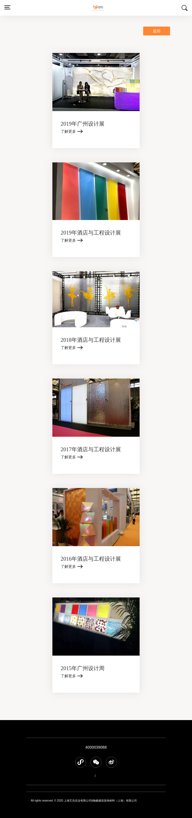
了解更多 (68, 131)
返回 (156, 31)
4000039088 (96, 747)
